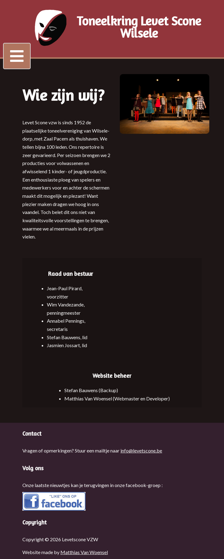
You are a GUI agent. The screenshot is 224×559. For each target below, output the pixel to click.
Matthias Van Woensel (84, 552)
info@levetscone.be (141, 450)
